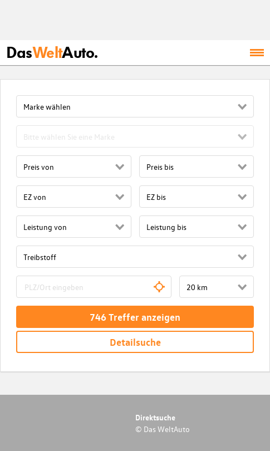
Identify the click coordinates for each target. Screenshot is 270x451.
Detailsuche (135, 342)
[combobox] (93, 287)
